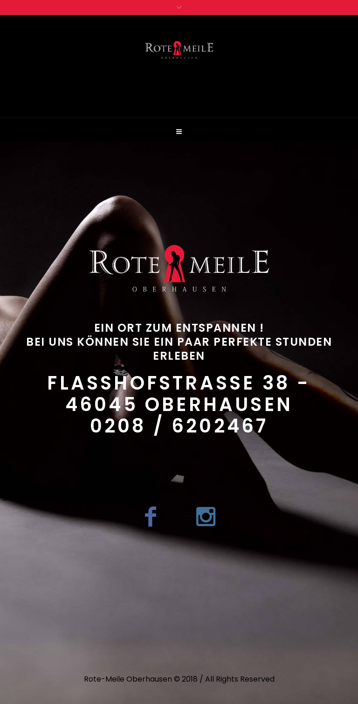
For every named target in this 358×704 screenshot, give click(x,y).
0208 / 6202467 (179, 426)
